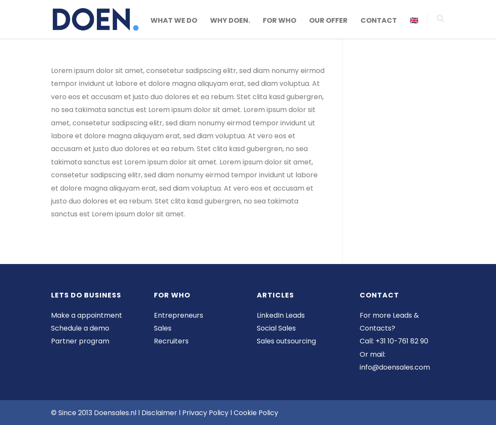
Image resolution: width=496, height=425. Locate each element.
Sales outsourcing (286, 341)
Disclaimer (159, 413)
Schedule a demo (80, 328)
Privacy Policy (206, 413)
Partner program (80, 341)
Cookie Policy (256, 413)
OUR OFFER (328, 20)
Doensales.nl (115, 413)
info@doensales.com (395, 367)
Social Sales (276, 328)
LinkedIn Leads (281, 315)
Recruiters (171, 341)
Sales (162, 328)
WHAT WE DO (173, 20)
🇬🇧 (414, 20)
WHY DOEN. (230, 20)
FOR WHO (279, 20)
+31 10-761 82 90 (402, 341)
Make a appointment (86, 315)
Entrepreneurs (178, 315)
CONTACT (379, 20)
